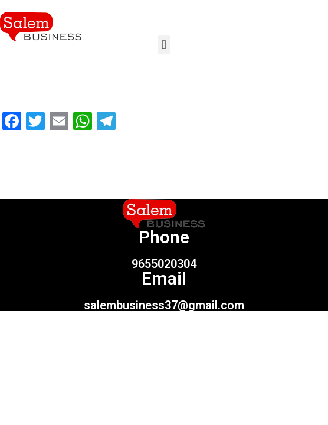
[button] (163, 44)
